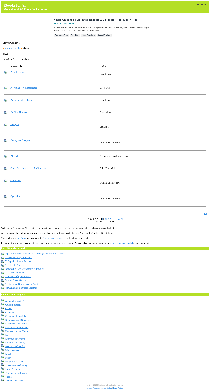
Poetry (8, 358)
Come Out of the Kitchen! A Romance (28, 168)
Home (89, 388)
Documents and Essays (16, 323)
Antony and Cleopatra (20, 140)
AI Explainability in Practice (18, 261)
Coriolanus (15, 180)
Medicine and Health (15, 346)
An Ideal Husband (18, 112)
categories (21, 238)
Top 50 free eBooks (52, 238)
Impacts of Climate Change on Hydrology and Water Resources (34, 253)
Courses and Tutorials (15, 316)
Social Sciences (12, 369)
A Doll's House (17, 72)
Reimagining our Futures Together (21, 288)
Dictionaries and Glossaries (18, 320)
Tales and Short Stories (16, 373)
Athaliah (14, 156)
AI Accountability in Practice (18, 257)
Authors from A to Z (14, 301)
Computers (10, 312)
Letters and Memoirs (15, 339)
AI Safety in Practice (14, 265)
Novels (8, 354)
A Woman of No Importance (23, 87)
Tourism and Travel (14, 380)
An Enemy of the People (21, 100)
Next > (113, 219)
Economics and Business (16, 327)
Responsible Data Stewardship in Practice (24, 269)
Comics (8, 308)
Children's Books (13, 304)
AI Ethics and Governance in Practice (22, 284)
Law (7, 335)
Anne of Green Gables (15, 280)
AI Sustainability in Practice (18, 276)
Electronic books (12, 48)
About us (96, 388)
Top (205, 213)
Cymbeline (15, 196)
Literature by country (15, 342)
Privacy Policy (106, 388)
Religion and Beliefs (14, 361)
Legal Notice (118, 388)
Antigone (14, 124)
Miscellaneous (12, 350)
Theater (8, 377)
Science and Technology (16, 365)
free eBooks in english (122, 243)
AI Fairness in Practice (15, 272)
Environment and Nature (16, 331)
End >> (120, 219)
